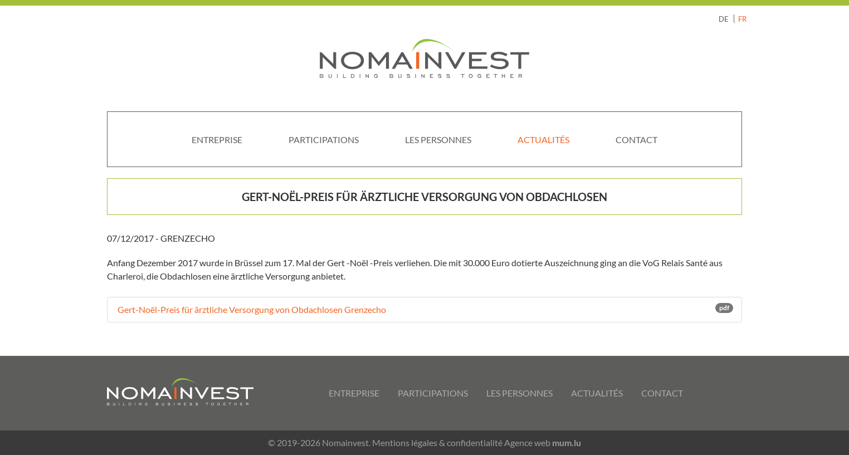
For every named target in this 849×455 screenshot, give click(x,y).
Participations (324, 139)
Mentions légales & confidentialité (437, 442)
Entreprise (217, 139)
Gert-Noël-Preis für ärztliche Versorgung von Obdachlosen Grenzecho (424, 309)
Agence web (527, 442)
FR (742, 18)
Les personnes (438, 139)
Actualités (543, 139)
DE (724, 18)
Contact (636, 139)
